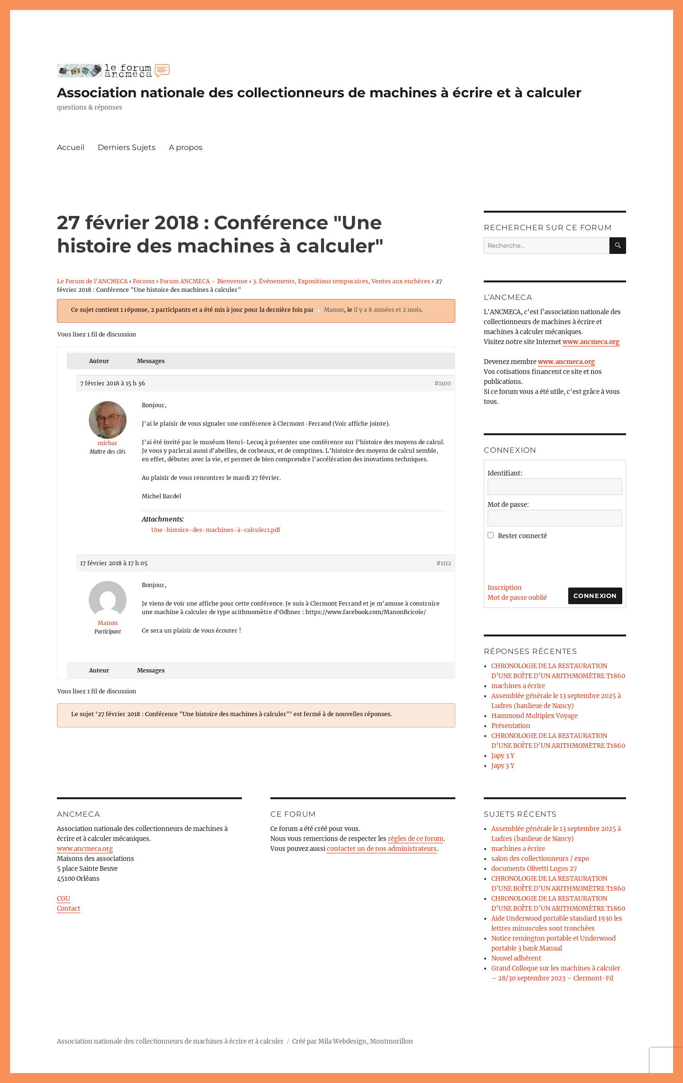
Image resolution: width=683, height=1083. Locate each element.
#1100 (442, 383)
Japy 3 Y (502, 756)
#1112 (443, 563)
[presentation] (560, 559)
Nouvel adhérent (516, 958)
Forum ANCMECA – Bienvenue (204, 281)
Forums (144, 281)
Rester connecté (522, 536)
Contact (68, 909)
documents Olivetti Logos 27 (534, 869)
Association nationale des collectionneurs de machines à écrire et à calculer (319, 92)
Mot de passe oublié (517, 598)
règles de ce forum (415, 839)
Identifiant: (505, 473)
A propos (186, 147)
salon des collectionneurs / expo (540, 859)
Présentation (510, 726)
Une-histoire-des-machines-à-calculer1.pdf (215, 529)
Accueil (70, 147)
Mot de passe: (508, 505)
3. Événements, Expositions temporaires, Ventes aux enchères (341, 281)
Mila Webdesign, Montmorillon (365, 1041)
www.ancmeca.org (85, 849)
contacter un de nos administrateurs (382, 849)
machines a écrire (518, 686)
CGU (63, 899)
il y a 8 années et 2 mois (387, 309)
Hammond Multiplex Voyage (534, 716)
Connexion (595, 595)
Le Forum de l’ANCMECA (92, 281)
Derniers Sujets (127, 147)
